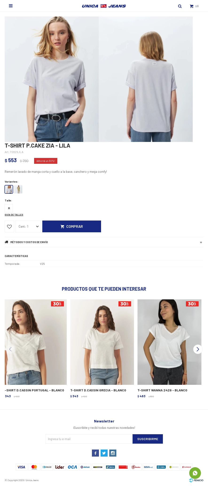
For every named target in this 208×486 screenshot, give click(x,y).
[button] (198, 349)
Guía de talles (14, 214)
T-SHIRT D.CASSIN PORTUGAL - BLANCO (33, 390)
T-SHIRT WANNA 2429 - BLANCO (162, 390)
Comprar (74, 226)
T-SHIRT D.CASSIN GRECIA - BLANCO (98, 390)
